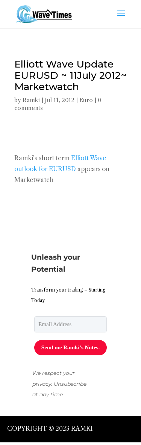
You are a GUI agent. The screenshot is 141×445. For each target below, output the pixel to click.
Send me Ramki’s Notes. (70, 347)
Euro (86, 100)
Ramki (31, 100)
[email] (70, 324)
